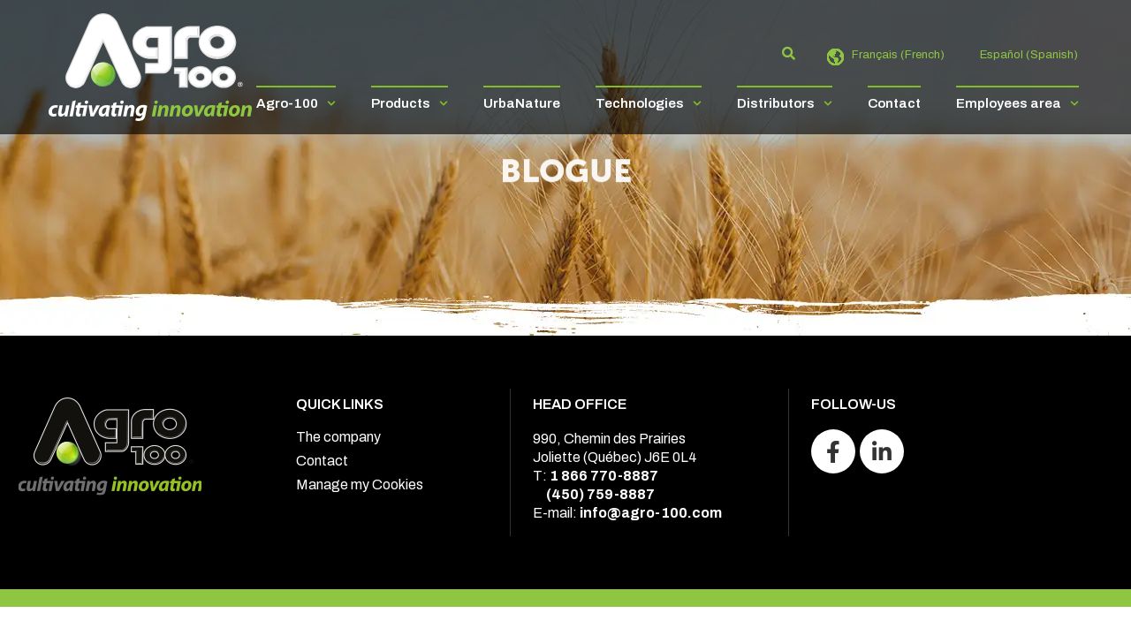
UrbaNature (521, 103)
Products (409, 103)
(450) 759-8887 (600, 494)
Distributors (784, 103)
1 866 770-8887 (604, 475)
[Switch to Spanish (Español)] (1020, 55)
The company (338, 436)
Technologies (649, 103)
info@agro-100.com (651, 512)
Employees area (1017, 103)
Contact (894, 103)
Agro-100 (296, 103)
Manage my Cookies (359, 484)
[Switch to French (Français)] (889, 55)
